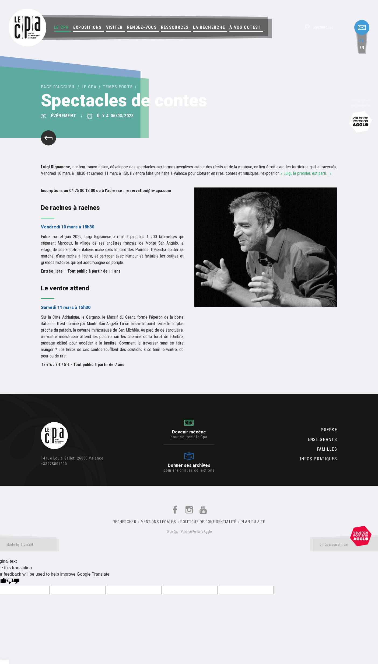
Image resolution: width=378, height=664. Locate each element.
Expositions (87, 27)
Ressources (175, 27)
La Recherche (209, 27)
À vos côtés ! (245, 27)
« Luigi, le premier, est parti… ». (307, 173)
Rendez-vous (142, 27)
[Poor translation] (13, 582)
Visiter (114, 27)
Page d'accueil (58, 86)
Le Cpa (61, 27)
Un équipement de (345, 546)
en (361, 48)
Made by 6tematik (29, 546)
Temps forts (118, 86)
